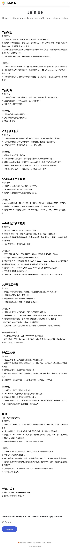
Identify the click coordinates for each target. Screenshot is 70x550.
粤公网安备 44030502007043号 (28, 542)
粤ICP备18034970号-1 (45, 542)
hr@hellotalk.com (23, 493)
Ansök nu (9, 529)
